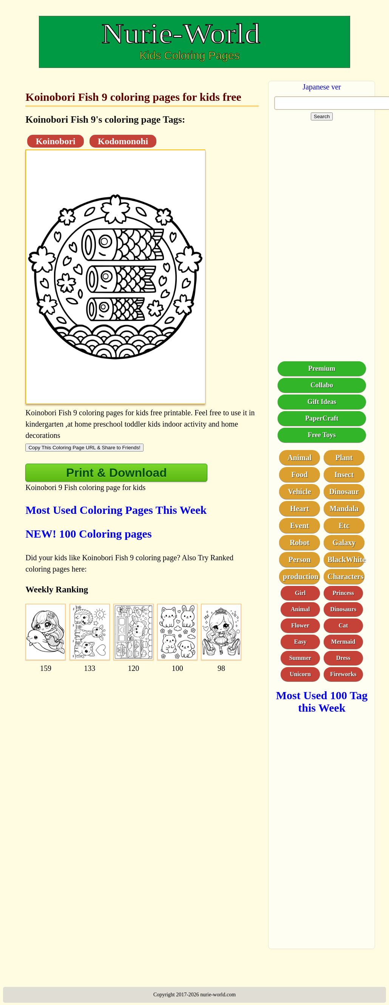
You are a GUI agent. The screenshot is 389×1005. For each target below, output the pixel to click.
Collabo (321, 385)
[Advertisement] (141, 726)
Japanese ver (322, 87)
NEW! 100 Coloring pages (88, 533)
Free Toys (322, 435)
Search (322, 116)
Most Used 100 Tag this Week (322, 701)
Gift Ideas (322, 401)
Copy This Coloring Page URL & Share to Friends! (84, 447)
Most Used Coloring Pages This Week (116, 510)
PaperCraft (321, 418)
